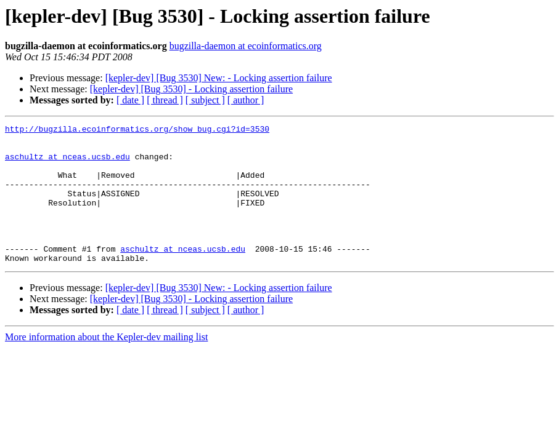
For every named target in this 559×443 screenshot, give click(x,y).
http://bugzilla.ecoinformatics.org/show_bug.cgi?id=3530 (137, 130)
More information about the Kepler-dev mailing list (106, 364)
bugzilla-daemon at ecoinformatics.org (245, 46)
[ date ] (130, 100)
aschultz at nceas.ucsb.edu (67, 163)
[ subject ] (205, 100)
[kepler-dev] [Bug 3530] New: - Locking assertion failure (218, 78)
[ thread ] (165, 100)
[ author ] (245, 100)
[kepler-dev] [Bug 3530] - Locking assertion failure (191, 89)
